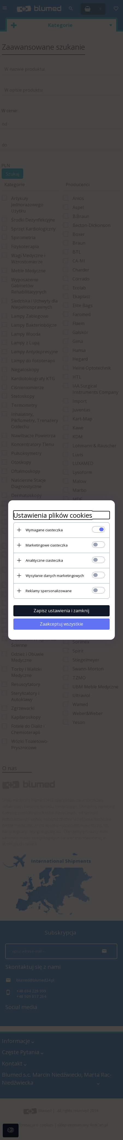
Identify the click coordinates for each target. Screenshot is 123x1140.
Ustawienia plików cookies (52, 515)
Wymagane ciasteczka (43, 529)
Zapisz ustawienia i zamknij (61, 610)
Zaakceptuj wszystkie (61, 624)
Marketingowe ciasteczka (46, 544)
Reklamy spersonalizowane (48, 590)
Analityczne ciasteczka (43, 560)
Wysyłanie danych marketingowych (54, 575)
